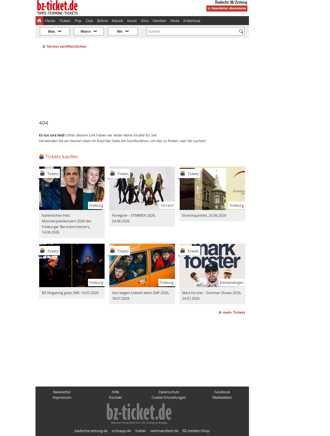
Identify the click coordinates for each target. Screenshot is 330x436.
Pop (78, 20)
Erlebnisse (191, 20)
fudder (140, 430)
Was (51, 31)
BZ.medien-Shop (196, 430)
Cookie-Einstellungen (169, 397)
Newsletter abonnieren (229, 8)
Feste (175, 20)
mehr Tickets (234, 312)
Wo (119, 31)
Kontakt (115, 397)
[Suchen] (241, 31)
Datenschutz (169, 392)
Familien (159, 20)
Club (89, 20)
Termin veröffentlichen (67, 46)
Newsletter (62, 392)
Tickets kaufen (62, 156)
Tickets (65, 20)
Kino (145, 20)
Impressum (62, 397)
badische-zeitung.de (91, 430)
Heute (50, 20)
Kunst (132, 20)
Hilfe (115, 392)
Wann (86, 31)
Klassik (117, 20)
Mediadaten (222, 397)
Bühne (102, 20)
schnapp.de (121, 430)
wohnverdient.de (164, 430)
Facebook (222, 392)
